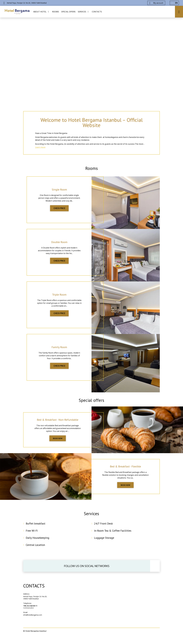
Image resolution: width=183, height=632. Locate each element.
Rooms (91, 170)
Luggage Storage (104, 541)
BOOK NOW (57, 441)
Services (91, 517)
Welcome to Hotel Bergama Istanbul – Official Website (91, 122)
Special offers (91, 402)
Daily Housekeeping (38, 541)
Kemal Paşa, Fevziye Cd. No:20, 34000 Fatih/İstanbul (35, 601)
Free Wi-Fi (32, 534)
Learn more (40, 148)
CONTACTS (97, 11)
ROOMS (55, 11)
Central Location (36, 548)
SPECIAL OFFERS (68, 11)
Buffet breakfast (36, 527)
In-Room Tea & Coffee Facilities (113, 534)
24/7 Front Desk (103, 527)
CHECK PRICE (59, 210)
